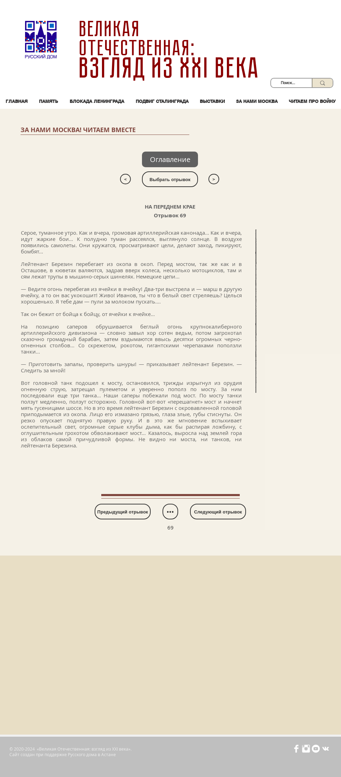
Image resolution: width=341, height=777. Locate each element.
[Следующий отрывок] (218, 511)
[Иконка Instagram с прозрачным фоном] (306, 749)
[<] (125, 179)
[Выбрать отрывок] (170, 179)
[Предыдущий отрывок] (123, 511)
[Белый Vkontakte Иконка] (326, 749)
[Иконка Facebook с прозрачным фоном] (296, 749)
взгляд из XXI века (170, 68)
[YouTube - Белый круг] (316, 749)
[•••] (170, 511)
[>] (213, 179)
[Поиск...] (288, 83)
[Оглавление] (170, 159)
